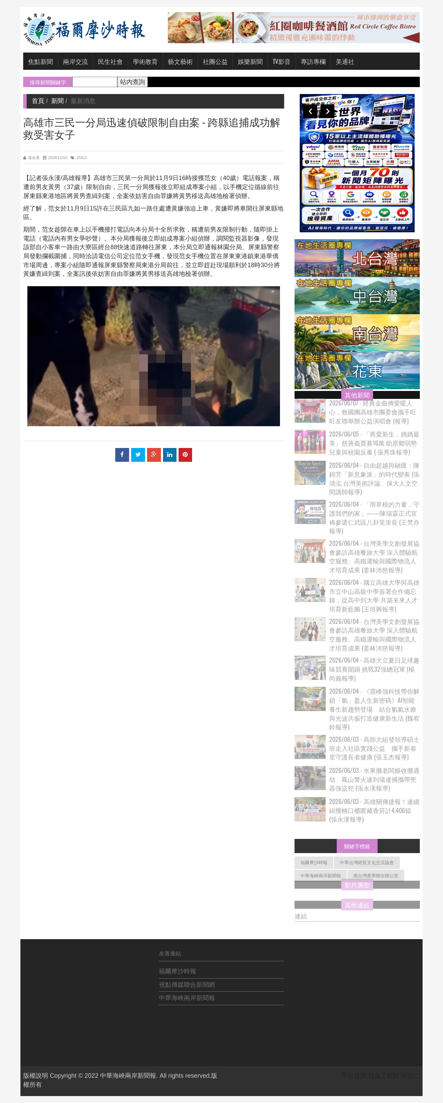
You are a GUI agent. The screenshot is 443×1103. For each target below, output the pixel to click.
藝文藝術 (180, 61)
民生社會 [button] (110, 61)
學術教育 (145, 61)
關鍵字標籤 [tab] (357, 846)
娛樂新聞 (250, 61)
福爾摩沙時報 (313, 862)
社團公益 (215, 61)
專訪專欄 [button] (313, 61)
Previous (310, 111)
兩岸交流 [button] (75, 61)
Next (327, 111)
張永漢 (31, 158)
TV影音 (282, 61)
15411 (79, 158)
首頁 (38, 100)
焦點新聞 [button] (40, 61)
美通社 (345, 61)
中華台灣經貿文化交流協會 (367, 862)
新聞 (57, 100)
